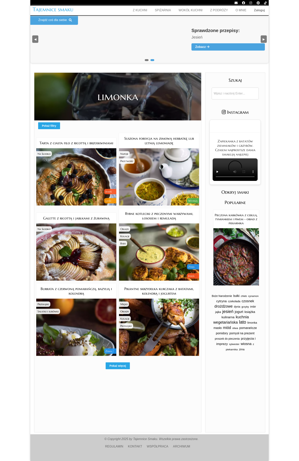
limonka (252, 322)
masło (218, 328)
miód (227, 328)
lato (242, 322)
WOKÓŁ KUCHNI (191, 10)
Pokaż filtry (49, 125)
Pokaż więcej (117, 365)
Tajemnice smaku (53, 9)
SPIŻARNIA (163, 10)
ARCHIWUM (181, 446)
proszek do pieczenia (227, 338)
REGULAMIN (114, 446)
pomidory (222, 333)
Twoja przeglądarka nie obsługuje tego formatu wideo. (235, 169)
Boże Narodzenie (222, 295)
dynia (237, 306)
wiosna (246, 344)
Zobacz (202, 46)
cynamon (253, 296)
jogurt (239, 312)
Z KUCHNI (140, 10)
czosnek (248, 301)
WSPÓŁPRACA (157, 446)
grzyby (245, 306)
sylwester (234, 344)
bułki (236, 295)
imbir (253, 306)
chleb (244, 296)
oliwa (235, 328)
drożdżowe (223, 306)
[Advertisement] (117, 405)
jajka (218, 312)
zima (241, 349)
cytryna (221, 301)
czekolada (234, 301)
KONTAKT (135, 446)
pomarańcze (248, 328)
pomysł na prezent (242, 333)
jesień (227, 311)
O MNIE (241, 10)
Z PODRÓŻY (219, 10)
